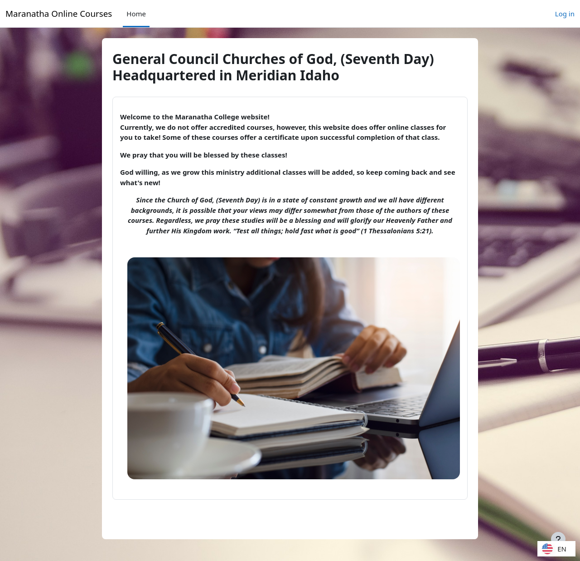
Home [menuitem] (136, 13)
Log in (565, 13)
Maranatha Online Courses (58, 13)
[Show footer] (558, 539)
